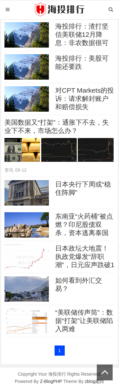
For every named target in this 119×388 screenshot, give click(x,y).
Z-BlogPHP (51, 381)
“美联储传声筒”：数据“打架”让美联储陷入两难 (84, 320)
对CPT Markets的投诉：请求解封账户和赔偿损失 (84, 98)
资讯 (8, 170)
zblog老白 (94, 381)
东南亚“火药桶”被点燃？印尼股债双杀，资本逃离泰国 (84, 224)
